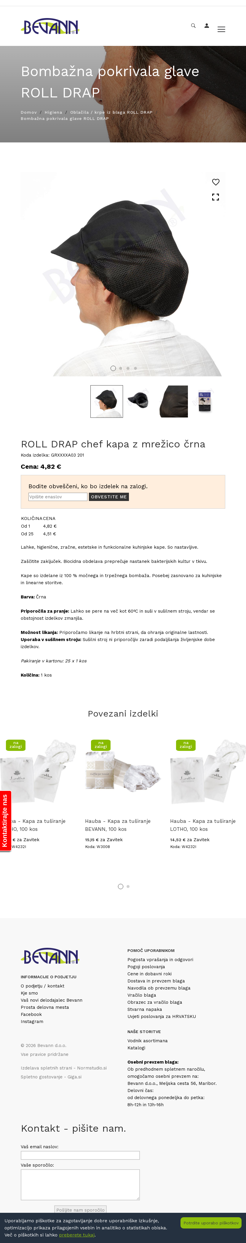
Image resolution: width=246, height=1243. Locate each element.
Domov (29, 112)
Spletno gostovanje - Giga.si (51, 1077)
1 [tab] (113, 368)
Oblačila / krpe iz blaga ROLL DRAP (111, 112)
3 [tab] (128, 368)
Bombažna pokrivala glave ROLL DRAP (65, 118)
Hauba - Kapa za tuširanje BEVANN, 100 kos (118, 825)
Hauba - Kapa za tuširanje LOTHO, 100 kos (33, 825)
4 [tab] (135, 368)
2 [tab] (120, 368)
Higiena (53, 112)
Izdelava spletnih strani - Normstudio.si (64, 1068)
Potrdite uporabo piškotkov (211, 1222)
